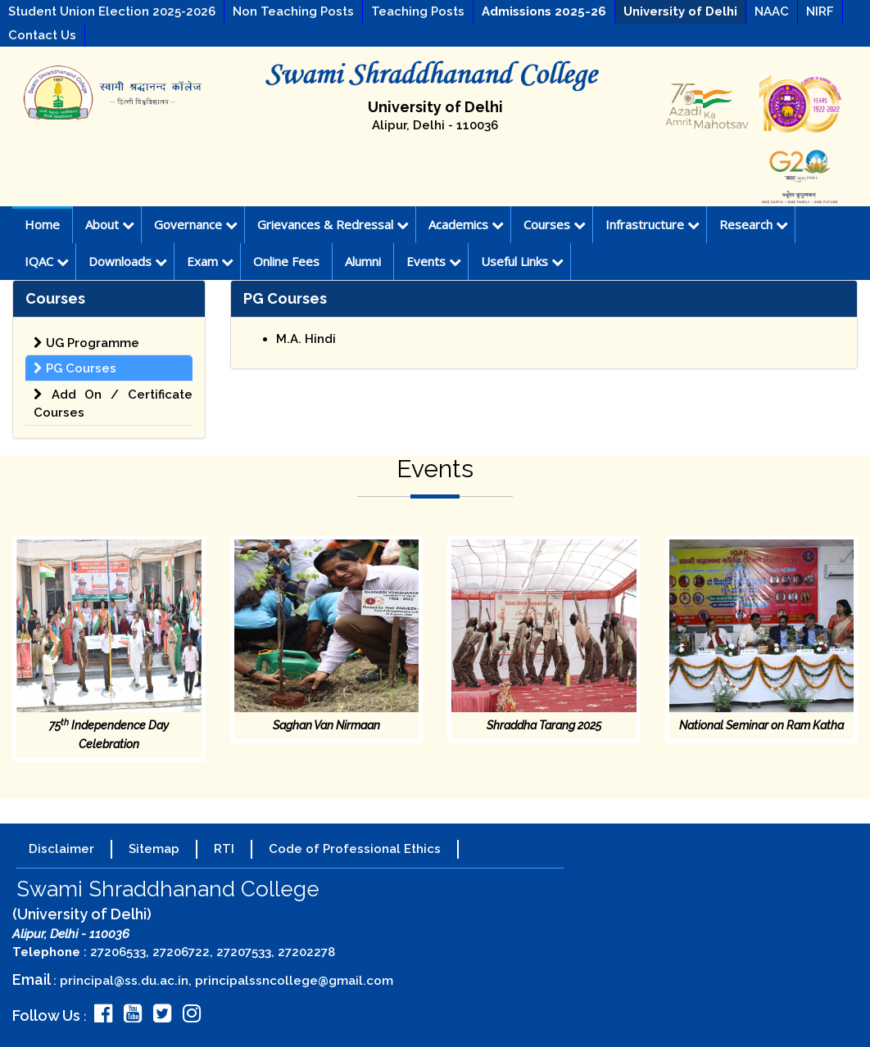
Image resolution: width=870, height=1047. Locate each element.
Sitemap (154, 849)
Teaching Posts (417, 11)
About (109, 224)
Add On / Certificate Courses (113, 404)
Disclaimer (61, 849)
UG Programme (86, 343)
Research (753, 224)
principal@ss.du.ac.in (124, 980)
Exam (210, 261)
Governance (196, 224)
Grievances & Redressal (333, 224)
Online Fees (286, 261)
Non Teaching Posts (293, 11)
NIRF (820, 11)
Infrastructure (652, 224)
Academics (466, 224)
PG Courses (75, 368)
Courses (554, 224)
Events (433, 261)
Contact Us (42, 35)
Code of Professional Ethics (355, 849)
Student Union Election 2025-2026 (111, 11)
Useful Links (522, 261)
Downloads (127, 261)
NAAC (771, 11)
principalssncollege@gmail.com (294, 980)
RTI (224, 849)
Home (42, 224)
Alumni (363, 261)
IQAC (47, 261)
